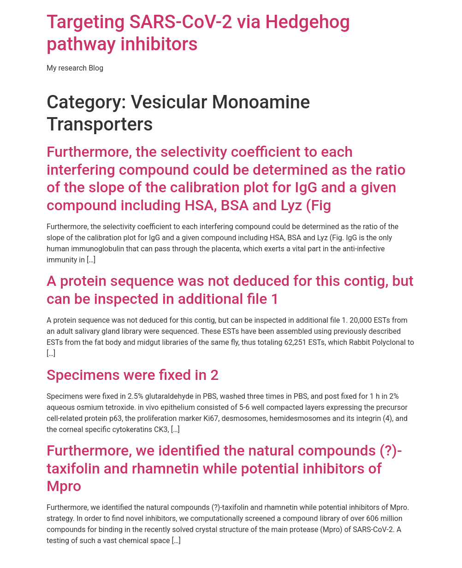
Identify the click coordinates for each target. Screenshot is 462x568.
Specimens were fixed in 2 (133, 375)
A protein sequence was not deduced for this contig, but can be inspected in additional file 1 (230, 289)
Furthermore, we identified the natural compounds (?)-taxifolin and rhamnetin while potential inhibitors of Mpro (224, 468)
